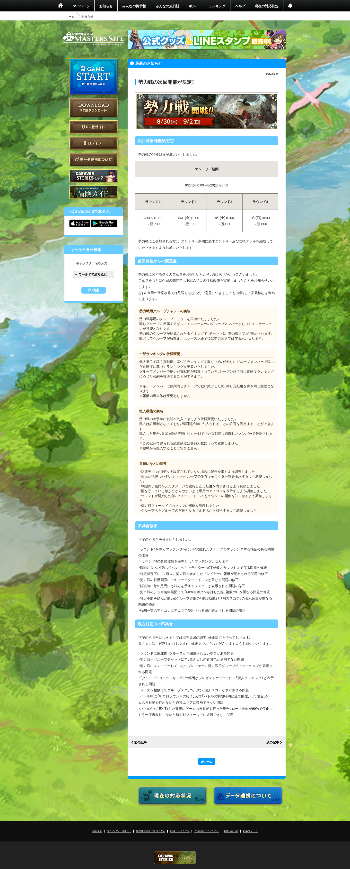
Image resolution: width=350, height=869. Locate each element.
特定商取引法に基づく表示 (150, 831)
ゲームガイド (93, 192)
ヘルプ (240, 5)
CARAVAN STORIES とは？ (93, 176)
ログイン (93, 143)
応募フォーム (250, 831)
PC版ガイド (93, 127)
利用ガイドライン (180, 831)
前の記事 (140, 742)
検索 (95, 290)
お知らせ (106, 5)
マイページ (81, 5)
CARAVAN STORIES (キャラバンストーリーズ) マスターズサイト (93, 38)
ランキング (217, 5)
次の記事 (272, 742)
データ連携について (93, 159)
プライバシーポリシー (119, 831)
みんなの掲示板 (134, 5)
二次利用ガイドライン (206, 831)
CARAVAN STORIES (175, 857)
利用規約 (97, 831)
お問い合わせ (231, 831)
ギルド (194, 5)
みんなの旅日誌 (167, 5)
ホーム (70, 16)
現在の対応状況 (267, 5)
